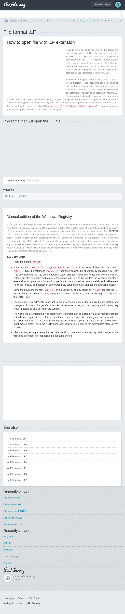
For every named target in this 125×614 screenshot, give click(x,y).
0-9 (119, 21)
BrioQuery (8, 549)
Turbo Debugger (11, 556)
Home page (9, 598)
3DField (7, 543)
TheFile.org (34, 603)
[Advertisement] (35, 72)
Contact (17, 579)
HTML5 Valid (34, 598)
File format (18, 438)
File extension (12, 497)
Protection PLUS (18, 196)
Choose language (102, 5)
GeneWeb (8, 563)
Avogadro (8, 536)
